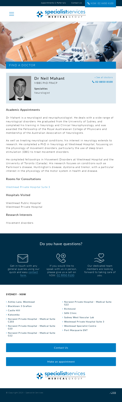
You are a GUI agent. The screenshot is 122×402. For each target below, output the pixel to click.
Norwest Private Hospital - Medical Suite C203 (31, 320)
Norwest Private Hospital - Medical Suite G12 (31, 334)
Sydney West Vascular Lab (79, 317)
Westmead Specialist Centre (80, 326)
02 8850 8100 (102, 82)
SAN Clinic (70, 313)
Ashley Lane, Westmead (21, 301)
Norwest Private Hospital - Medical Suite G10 (31, 327)
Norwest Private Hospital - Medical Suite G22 (88, 303)
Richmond (70, 308)
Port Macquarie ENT (76, 330)
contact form (29, 273)
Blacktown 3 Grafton (20, 306)
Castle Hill (14, 310)
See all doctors (104, 77)
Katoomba (14, 314)
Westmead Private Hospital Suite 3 (28, 187)
